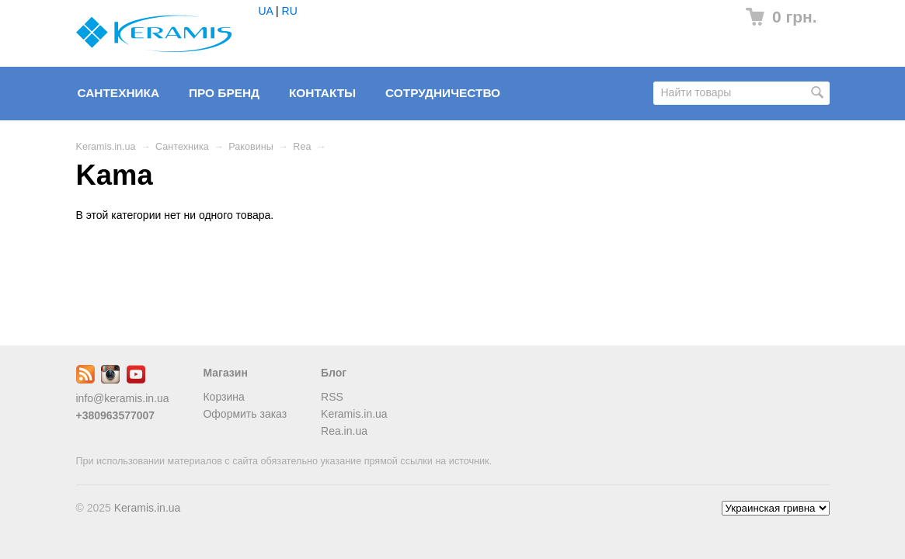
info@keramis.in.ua (122, 398)
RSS (332, 397)
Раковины (250, 146)
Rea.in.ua (344, 431)
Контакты (322, 92)
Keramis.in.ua (106, 146)
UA (266, 11)
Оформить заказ (245, 414)
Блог (333, 372)
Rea (302, 146)
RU (290, 11)
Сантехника (119, 92)
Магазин (225, 372)
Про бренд (224, 92)
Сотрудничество (442, 92)
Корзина (223, 397)
